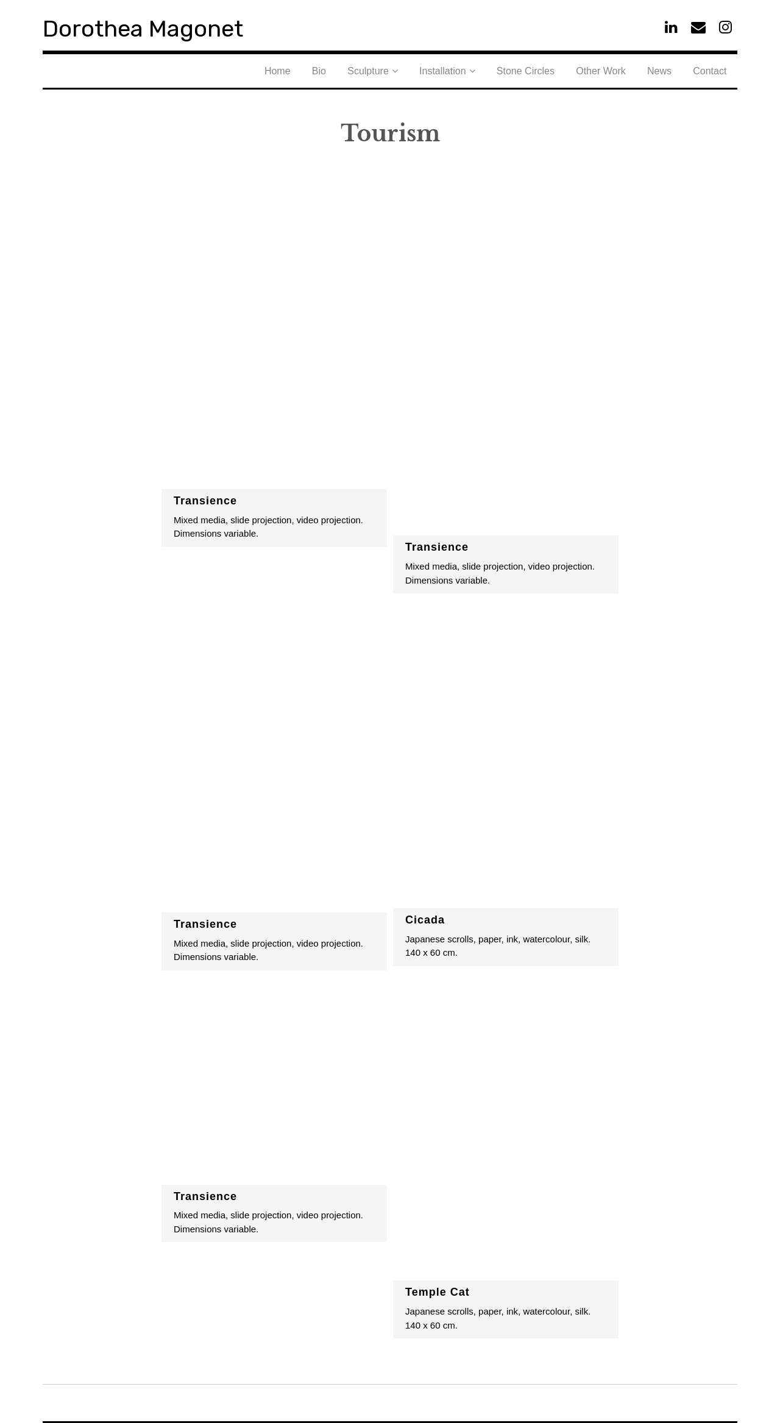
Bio (395, 70)
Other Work (630, 70)
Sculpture (432, 70)
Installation (495, 70)
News (677, 70)
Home (365, 70)
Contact (715, 70)
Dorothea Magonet (170, 26)
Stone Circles (566, 70)
